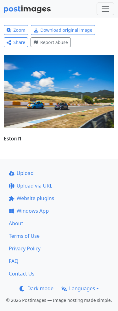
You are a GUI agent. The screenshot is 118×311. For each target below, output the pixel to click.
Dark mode (36, 288)
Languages (78, 288)
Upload (21, 173)
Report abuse (50, 42)
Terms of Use (24, 235)
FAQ (13, 261)
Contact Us (21, 273)
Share (16, 42)
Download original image (63, 30)
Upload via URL (30, 185)
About (16, 223)
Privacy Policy (25, 248)
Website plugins (31, 198)
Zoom (16, 30)
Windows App (29, 210)
